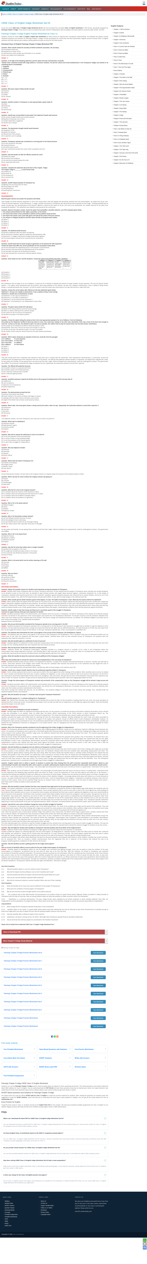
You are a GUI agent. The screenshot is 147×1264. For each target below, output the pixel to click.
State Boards (96, 9)
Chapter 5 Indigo (28, 14)
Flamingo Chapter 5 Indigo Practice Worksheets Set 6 (23, 969)
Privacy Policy (45, 1212)
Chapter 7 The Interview (121, 122)
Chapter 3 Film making (120, 81)
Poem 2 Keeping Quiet (120, 132)
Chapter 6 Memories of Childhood (123, 163)
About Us (43, 1201)
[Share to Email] (57, 1036)
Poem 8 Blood (118, 70)
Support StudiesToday (47, 1205)
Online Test (8, 1226)
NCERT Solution (9, 1205)
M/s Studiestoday (19, 1234)
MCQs (6, 1223)
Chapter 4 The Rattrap (120, 111)
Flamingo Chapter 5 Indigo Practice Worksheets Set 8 (23, 952)
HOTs (6, 1219)
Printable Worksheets (11, 1217)
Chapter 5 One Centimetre (121, 43)
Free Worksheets (69, 9)
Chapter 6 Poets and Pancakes (123, 118)
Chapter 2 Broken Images (121, 98)
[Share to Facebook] (52, 1036)
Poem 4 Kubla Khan (119, 57)
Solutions (44, 9)
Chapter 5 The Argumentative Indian (124, 87)
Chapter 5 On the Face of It (122, 160)
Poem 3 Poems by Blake (121, 53)
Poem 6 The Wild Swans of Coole (123, 63)
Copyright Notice (46, 1214)
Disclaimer (44, 1210)
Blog (88, 9)
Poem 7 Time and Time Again (122, 67)
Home (3, 14)
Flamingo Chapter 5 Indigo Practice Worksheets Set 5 (23, 977)
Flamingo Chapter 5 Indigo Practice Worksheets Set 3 (23, 993)
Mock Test (81, 9)
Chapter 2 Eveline (119, 33)
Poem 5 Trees (118, 60)
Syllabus (7, 1201)
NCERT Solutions (23, 9)
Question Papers (9, 1208)
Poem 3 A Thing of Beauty (121, 135)
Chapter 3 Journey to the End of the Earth (126, 153)
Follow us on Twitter (46, 1208)
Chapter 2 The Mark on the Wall (123, 77)
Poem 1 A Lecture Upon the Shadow (124, 46)
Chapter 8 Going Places (121, 125)
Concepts (7, 1212)
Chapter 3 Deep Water (120, 108)
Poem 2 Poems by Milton (121, 50)
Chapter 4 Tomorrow (120, 39)
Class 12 (15, 14)
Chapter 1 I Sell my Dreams (122, 29)
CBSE (13, 9)
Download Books (10, 1210)
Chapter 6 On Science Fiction (122, 91)
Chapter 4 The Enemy (120, 156)
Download (35, 9)
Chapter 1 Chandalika (120, 94)
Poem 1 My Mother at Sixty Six (123, 129)
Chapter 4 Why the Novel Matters (123, 84)
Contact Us (44, 1203)
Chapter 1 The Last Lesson (121, 101)
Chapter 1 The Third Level (121, 146)
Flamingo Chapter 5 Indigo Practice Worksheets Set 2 (23, 1001)
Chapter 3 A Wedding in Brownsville (124, 36)
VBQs (6, 1221)
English (21, 14)
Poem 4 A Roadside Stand (121, 139)
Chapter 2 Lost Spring (120, 105)
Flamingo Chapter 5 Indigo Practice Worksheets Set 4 (23, 985)
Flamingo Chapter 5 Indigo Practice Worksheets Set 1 (23, 1010)
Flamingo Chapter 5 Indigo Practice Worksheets (21, 1018)
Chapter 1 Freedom (119, 74)
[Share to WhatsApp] (55, 1036)
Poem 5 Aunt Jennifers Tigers (122, 142)
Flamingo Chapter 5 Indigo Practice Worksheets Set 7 (23, 961)
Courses (5, 9)
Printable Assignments (11, 1214)
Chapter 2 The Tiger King (121, 149)
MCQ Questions (55, 9)
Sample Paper (9, 1203)
